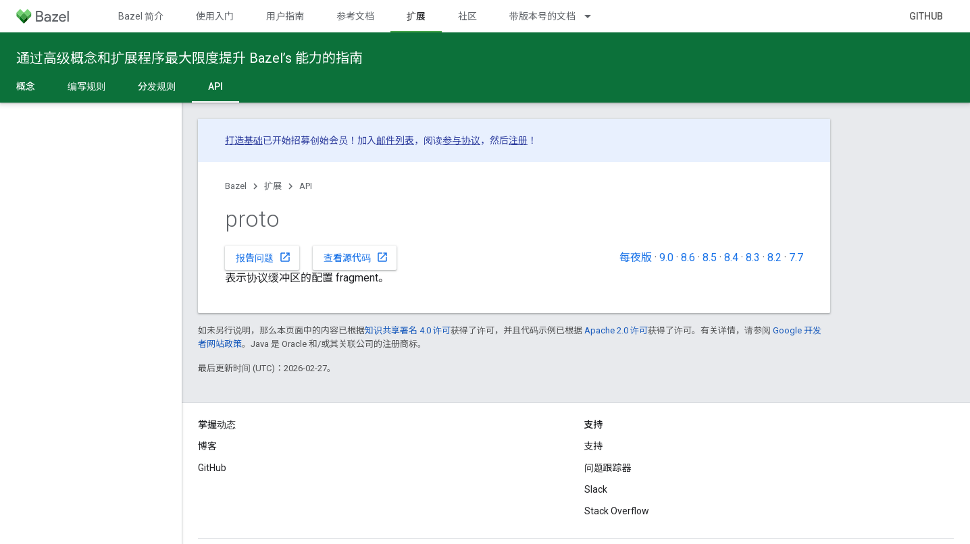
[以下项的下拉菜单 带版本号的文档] (594, 16)
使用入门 (215, 16)
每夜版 (635, 257)
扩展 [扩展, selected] (416, 16)
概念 (25, 86)
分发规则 (157, 86)
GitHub (926, 16)
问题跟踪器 (608, 467)
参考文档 (355, 16)
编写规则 (86, 86)
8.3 (753, 257)
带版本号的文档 (542, 16)
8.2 (774, 257)
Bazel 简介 (140, 16)
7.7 (796, 257)
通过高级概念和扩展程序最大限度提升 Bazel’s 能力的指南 (189, 58)
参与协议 (461, 140)
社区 (467, 16)
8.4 (731, 257)
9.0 (666, 257)
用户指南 (285, 16)
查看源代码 (356, 257)
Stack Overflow (616, 511)
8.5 (710, 257)
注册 (518, 140)
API (305, 186)
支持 (593, 446)
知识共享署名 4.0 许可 (408, 330)
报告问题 (263, 257)
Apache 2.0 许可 (616, 330)
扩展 (273, 186)
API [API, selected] (215, 86)
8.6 (688, 257)
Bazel (236, 186)
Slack (595, 489)
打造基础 (244, 140)
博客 (207, 446)
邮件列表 (395, 140)
